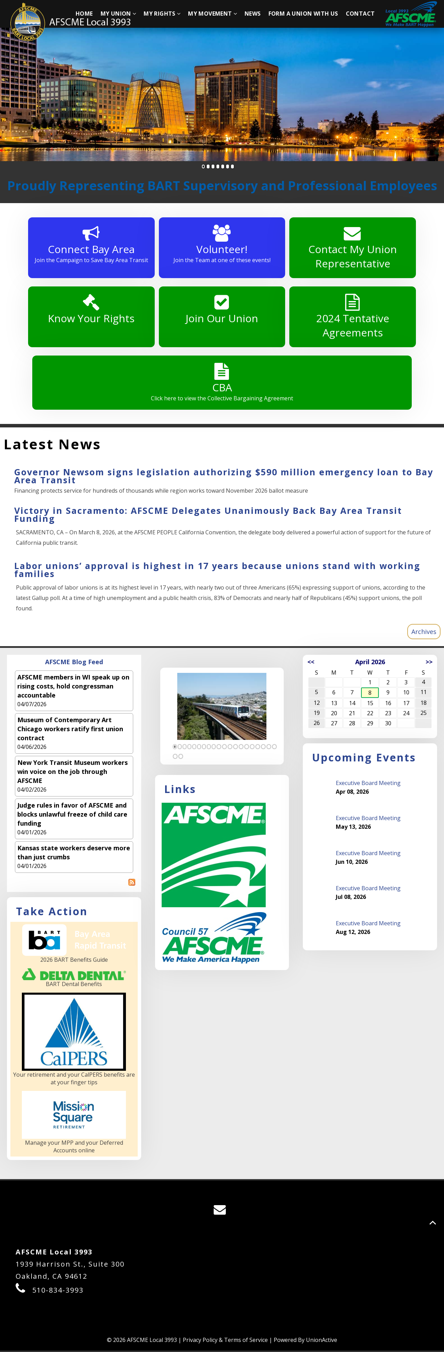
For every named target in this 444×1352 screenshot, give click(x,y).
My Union (118, 13)
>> (429, 663)
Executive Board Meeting (368, 784)
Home (84, 13)
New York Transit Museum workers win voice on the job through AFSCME (72, 772)
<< (310, 663)
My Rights (162, 13)
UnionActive (321, 1341)
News (253, 13)
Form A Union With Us (303, 13)
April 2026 (370, 663)
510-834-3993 (58, 1291)
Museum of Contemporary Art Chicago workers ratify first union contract (70, 730)
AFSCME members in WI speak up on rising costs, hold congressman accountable (73, 687)
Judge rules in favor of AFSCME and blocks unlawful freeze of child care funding (72, 815)
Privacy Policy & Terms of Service (225, 1341)
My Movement (212, 13)
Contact (360, 13)
